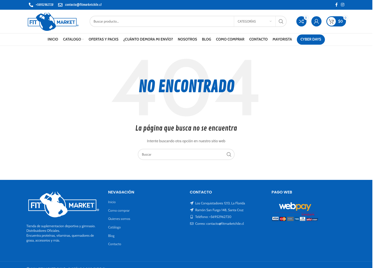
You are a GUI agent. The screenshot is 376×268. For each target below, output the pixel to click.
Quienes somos (119, 220)
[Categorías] (255, 22)
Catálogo (114, 228)
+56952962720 (44, 5)
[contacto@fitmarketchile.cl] (60, 5)
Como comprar (119, 211)
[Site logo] (54, 21)
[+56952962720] (31, 5)
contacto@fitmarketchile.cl (83, 5)
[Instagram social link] (342, 4)
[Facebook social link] (336, 4)
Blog (111, 236)
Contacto (114, 245)
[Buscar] (188, 21)
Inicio (112, 203)
